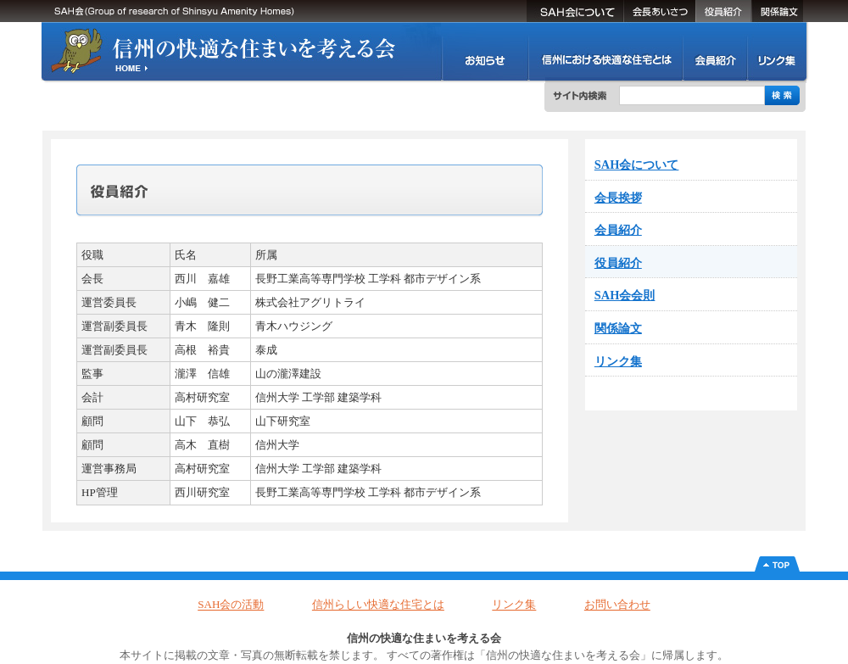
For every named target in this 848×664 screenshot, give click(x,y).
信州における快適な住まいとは (605, 51)
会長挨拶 (659, 11)
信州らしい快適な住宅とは (378, 605)
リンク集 (776, 51)
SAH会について (575, 11)
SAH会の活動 (484, 51)
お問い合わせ (617, 605)
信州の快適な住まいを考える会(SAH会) (225, 51)
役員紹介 (723, 11)
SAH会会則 (625, 295)
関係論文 (777, 11)
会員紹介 (715, 51)
